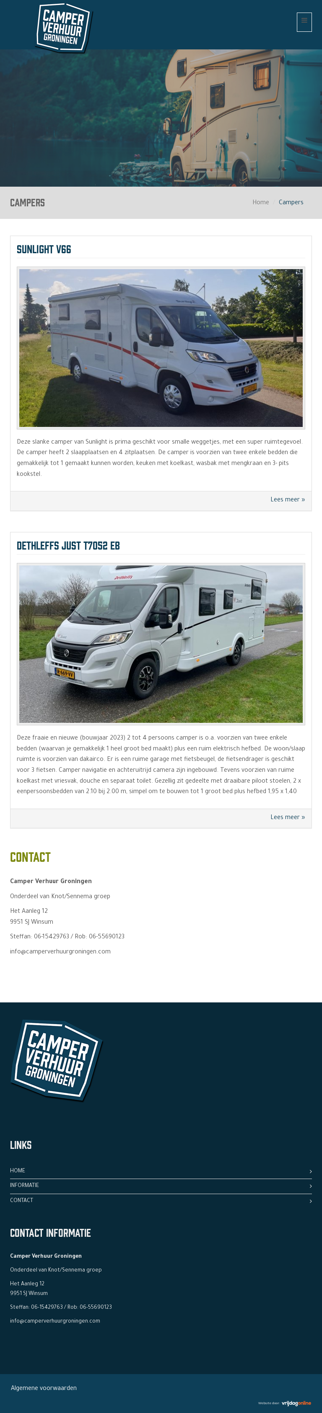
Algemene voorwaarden (44, 1389)
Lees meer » (287, 500)
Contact (21, 1201)
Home (260, 203)
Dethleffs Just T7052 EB (68, 544)
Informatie (24, 1186)
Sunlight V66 (44, 247)
